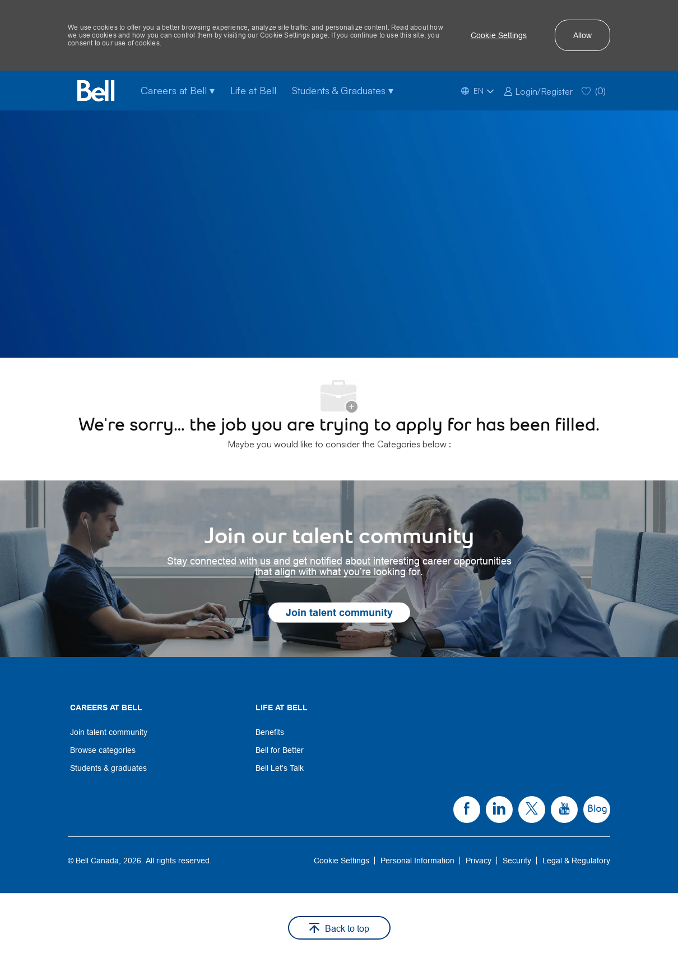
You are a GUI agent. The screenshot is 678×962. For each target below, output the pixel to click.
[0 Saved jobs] (594, 90)
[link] (538, 90)
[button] (499, 35)
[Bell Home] (96, 90)
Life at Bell (253, 90)
